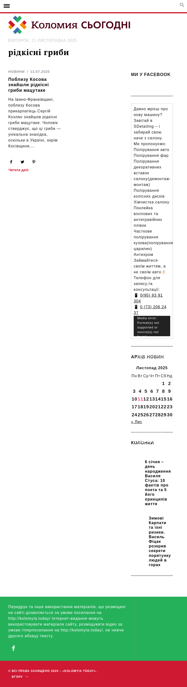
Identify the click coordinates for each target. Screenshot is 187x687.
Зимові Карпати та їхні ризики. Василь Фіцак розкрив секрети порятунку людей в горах (160, 541)
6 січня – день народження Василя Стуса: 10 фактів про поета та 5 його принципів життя (158, 483)
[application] (152, 326)
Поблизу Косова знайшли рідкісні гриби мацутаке (28, 85)
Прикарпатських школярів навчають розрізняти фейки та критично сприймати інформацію (152, 451)
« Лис (136, 422)
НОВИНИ (16, 72)
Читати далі (18, 170)
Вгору (20, 677)
